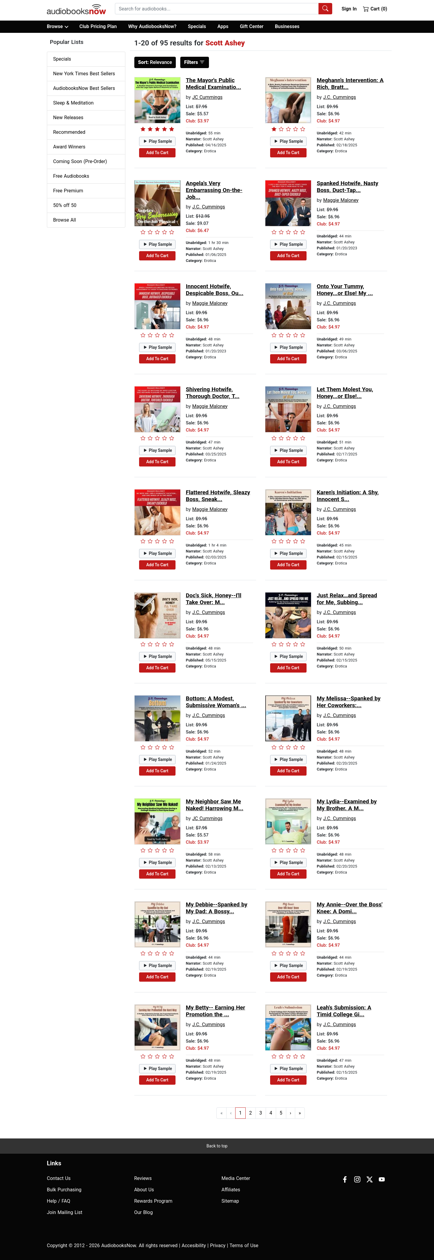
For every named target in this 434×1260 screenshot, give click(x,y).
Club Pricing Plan (98, 26)
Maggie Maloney (340, 200)
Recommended (69, 132)
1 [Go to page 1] (240, 1113)
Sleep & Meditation (73, 103)
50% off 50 (64, 205)
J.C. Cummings (339, 97)
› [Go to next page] (290, 1113)
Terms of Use (244, 1245)
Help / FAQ (58, 1201)
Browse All (64, 220)
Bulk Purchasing (64, 1190)
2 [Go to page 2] (250, 1113)
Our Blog (143, 1212)
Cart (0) (375, 9)
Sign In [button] (348, 9)
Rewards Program (153, 1201)
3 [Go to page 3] (260, 1113)
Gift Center (252, 26)
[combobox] (223, 8)
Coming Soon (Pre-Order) (80, 161)
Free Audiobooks (71, 176)
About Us (144, 1190)
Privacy (218, 1245)
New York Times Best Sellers (84, 73)
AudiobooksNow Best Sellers (84, 88)
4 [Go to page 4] (271, 1113)
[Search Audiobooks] (325, 8)
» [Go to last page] (300, 1113)
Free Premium (68, 191)
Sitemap (230, 1201)
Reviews (143, 1178)
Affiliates (230, 1190)
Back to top (217, 1146)
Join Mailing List (64, 1212)
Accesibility (194, 1245)
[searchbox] (217, 8)
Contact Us (59, 1178)
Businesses (287, 26)
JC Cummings (207, 97)
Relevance (155, 62)
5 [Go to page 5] (281, 1113)
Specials (197, 26)
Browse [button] (57, 26)
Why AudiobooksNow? (152, 26)
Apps (223, 26)
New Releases (68, 117)
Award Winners (69, 147)
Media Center (235, 1178)
